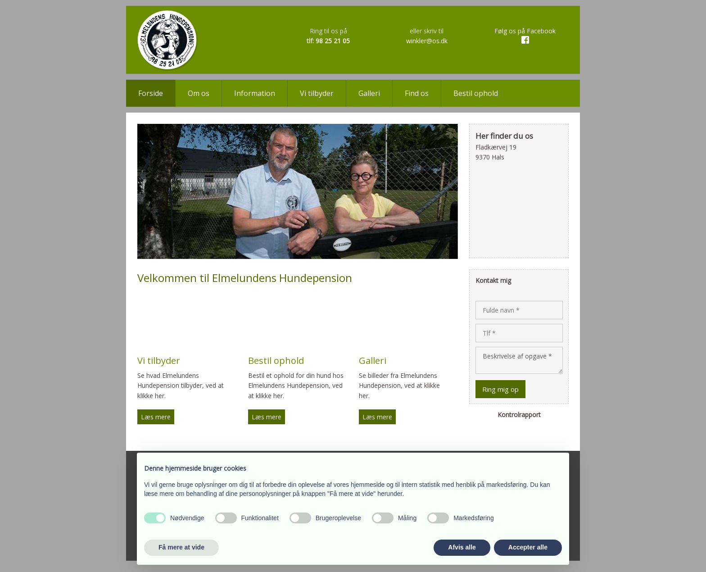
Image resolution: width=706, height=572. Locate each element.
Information (254, 93)
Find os (417, 93)
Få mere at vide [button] (181, 547)
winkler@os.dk (427, 40)
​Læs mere (156, 417)
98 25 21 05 (333, 40)
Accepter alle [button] (528, 547)
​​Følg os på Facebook (525, 31)
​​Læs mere (377, 417)
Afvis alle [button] (461, 547)
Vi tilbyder (317, 93)
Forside (150, 93)
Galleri (369, 93)
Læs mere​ (266, 417)
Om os (198, 93)
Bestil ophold (475, 93)
